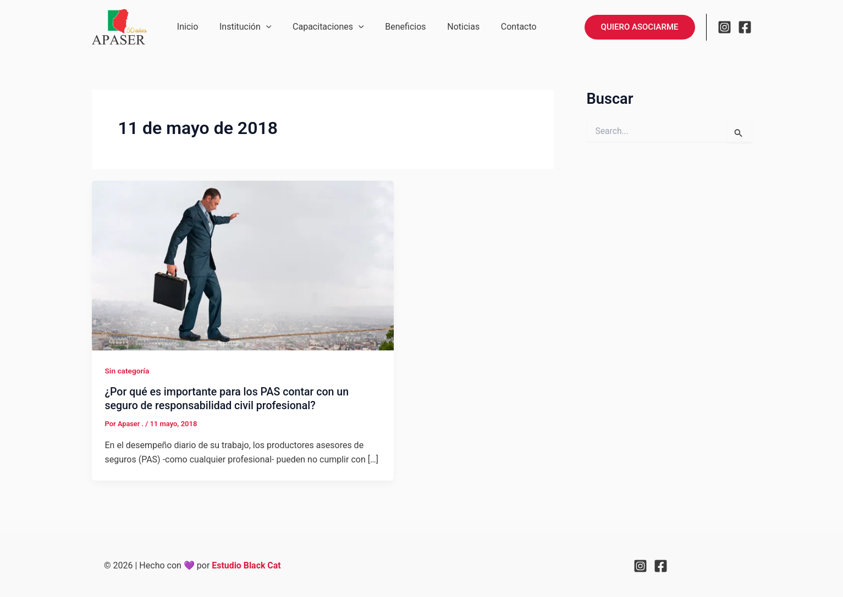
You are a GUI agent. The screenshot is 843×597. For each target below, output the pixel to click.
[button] (640, 27)
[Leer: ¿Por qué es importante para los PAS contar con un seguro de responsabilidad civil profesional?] (243, 265)
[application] (260, 27)
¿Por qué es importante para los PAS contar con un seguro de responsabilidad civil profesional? (230, 398)
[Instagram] (724, 27)
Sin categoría (128, 370)
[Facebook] (745, 27)
